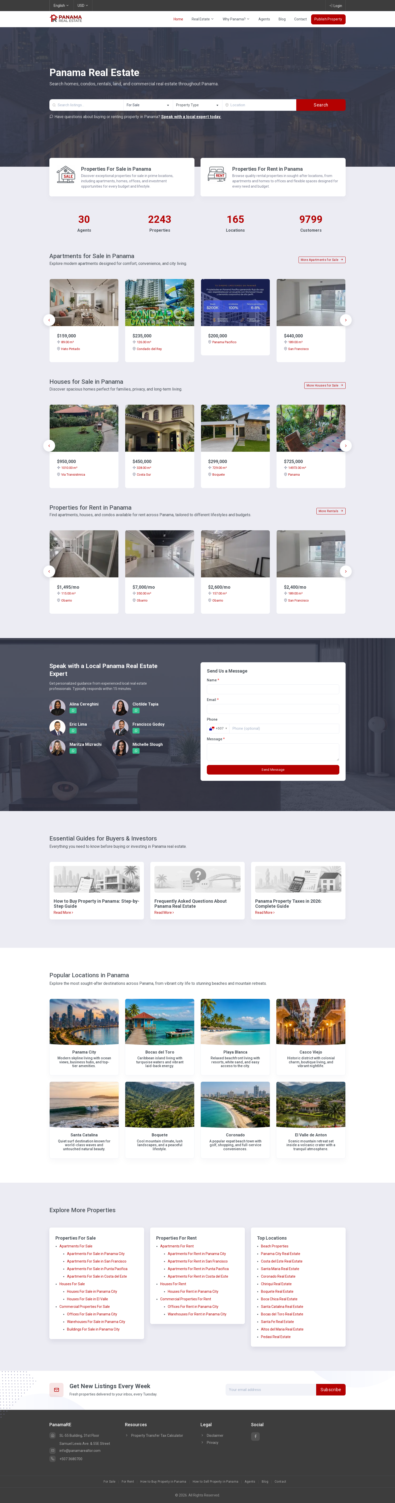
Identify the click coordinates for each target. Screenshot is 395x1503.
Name (213, 680)
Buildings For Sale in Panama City (93, 1329)
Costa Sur (142, 474)
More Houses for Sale (325, 385)
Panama (292, 474)
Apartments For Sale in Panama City (96, 1254)
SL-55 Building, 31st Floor (74, 1436)
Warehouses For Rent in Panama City (197, 1314)
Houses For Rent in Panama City (193, 1291)
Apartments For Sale (75, 1246)
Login (335, 5)
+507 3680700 (65, 1459)
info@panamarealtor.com (75, 1451)
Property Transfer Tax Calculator (157, 1436)
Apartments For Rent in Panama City (197, 1254)
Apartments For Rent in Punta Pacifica (198, 1269)
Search (321, 105)
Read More (63, 913)
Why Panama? (236, 19)
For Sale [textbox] (133, 105)
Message (216, 739)
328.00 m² (142, 468)
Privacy (209, 1443)
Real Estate (203, 19)
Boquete (216, 474)
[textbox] (197, 105)
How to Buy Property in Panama (163, 1481)
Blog (282, 19)
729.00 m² (217, 468)
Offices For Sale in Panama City (92, 1314)
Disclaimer (212, 1436)
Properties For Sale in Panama (116, 169)
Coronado (235, 1135)
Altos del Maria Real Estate (282, 1329)
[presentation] (49, 320)
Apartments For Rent (177, 1246)
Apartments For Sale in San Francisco (96, 1261)
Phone (212, 719)
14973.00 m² (295, 468)
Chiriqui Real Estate (276, 1284)
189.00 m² (293, 342)
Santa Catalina (84, 1135)
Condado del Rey (147, 349)
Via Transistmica (71, 474)
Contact (300, 19)
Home (178, 19)
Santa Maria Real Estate (280, 1269)
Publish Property (328, 19)
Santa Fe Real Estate (277, 1322)
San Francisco (296, 349)
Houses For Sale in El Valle (87, 1299)
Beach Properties (274, 1246)
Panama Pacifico (222, 342)
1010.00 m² (67, 468)
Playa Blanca (235, 1052)
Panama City (84, 1052)
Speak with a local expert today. (191, 116)
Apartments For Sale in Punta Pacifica (97, 1269)
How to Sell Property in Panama (216, 1481)
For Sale (109, 1481)
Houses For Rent (173, 1284)
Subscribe (330, 1389)
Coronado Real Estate (278, 1276)
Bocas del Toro (159, 1052)
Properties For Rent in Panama (267, 169)
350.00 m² (142, 593)
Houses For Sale (72, 1284)
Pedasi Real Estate (276, 1337)
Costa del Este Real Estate (282, 1261)
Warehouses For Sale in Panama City (96, 1322)
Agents (264, 19)
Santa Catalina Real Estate (282, 1307)
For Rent (128, 1481)
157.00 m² (217, 593)
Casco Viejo (311, 1052)
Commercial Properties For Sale (84, 1307)
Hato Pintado (68, 349)
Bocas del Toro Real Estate (282, 1314)
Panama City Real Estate (280, 1254)
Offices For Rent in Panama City (193, 1307)
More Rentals (331, 511)
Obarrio (64, 600)
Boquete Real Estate (277, 1291)
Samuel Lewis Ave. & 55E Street (84, 1444)
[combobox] (148, 105)
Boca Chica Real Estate (279, 1299)
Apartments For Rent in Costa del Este (198, 1276)
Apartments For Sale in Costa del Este (97, 1276)
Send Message (273, 770)
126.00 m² (142, 342)
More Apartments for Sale (322, 260)
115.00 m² (66, 593)
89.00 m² (65, 342)
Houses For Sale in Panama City (92, 1291)
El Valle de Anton (311, 1135)
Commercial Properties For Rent (185, 1299)
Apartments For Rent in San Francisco (198, 1261)
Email (213, 700)
